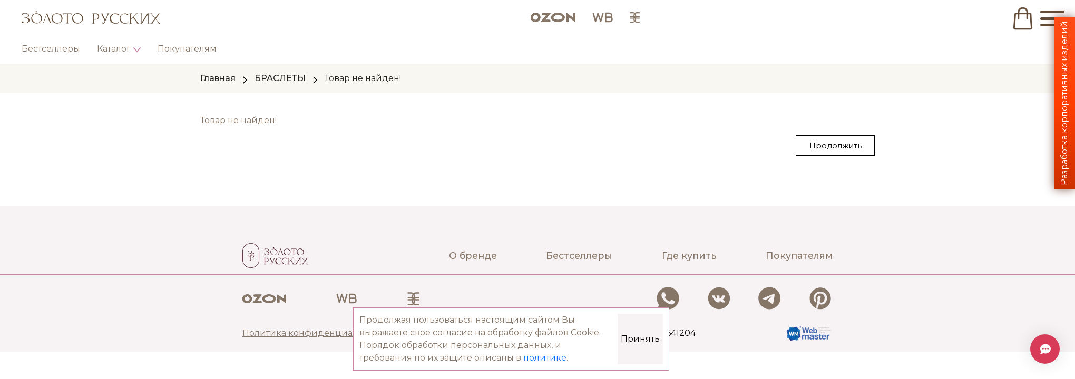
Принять (640, 339)
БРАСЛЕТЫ (280, 78)
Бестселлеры (51, 49)
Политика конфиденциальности (315, 333)
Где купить (689, 255)
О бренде (473, 255)
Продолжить (835, 146)
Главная (218, 78)
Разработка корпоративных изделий (1064, 103)
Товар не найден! (363, 78)
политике (544, 358)
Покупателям (187, 49)
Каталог (114, 49)
